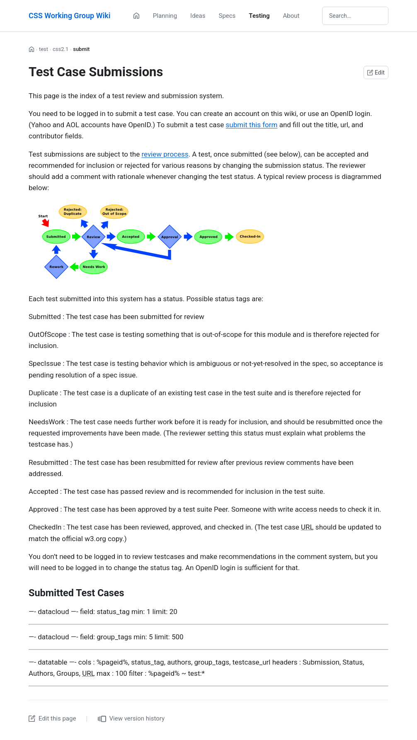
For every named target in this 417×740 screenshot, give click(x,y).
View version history (131, 719)
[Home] (136, 16)
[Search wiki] (355, 16)
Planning (165, 15)
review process (164, 154)
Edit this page (52, 718)
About (291, 15)
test (43, 49)
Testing (259, 15)
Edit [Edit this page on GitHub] (376, 72)
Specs (226, 15)
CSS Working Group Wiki (69, 15)
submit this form (252, 125)
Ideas (197, 15)
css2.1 (60, 49)
